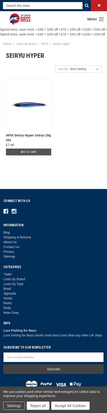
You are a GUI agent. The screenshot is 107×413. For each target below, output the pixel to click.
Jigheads (9, 293)
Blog (6, 232)
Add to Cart (29, 152)
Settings (14, 405)
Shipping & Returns (17, 237)
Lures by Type (13, 284)
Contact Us (11, 247)
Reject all (38, 405)
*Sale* (7, 274)
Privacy (8, 251)
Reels (7, 303)
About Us (10, 242)
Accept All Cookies (70, 405)
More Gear (11, 312)
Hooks (8, 298)
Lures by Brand (14, 279)
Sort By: (63, 69)
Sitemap (9, 256)
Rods (7, 308)
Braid (7, 288)
